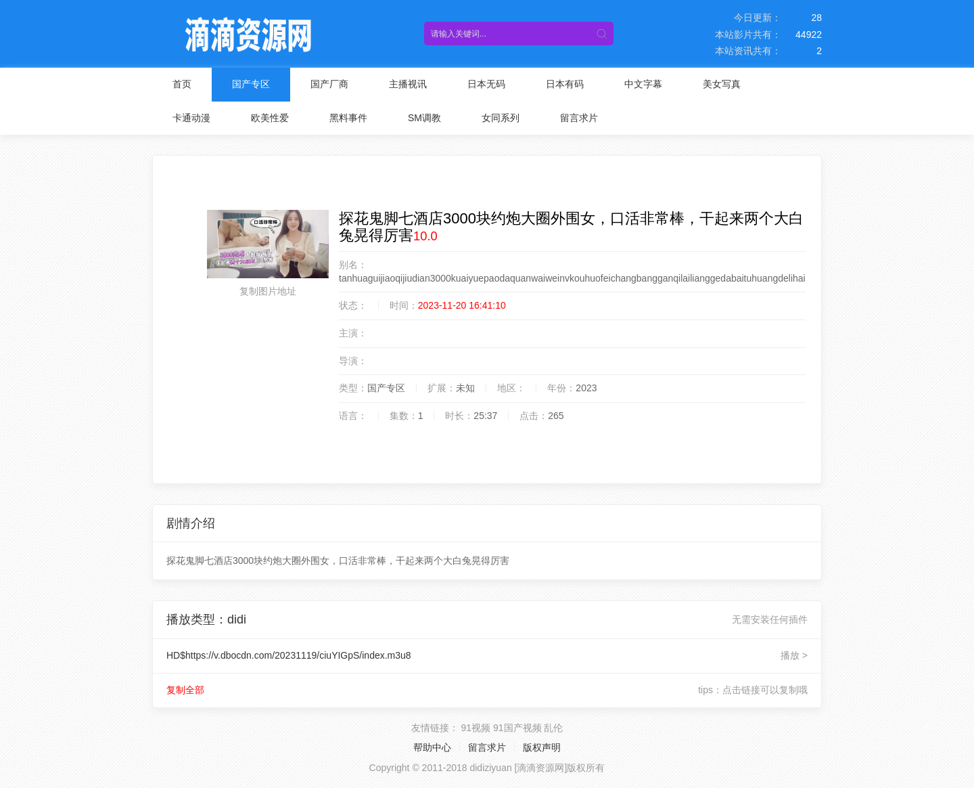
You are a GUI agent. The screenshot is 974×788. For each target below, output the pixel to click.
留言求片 (579, 117)
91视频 (475, 727)
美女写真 (722, 84)
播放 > (794, 655)
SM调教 (424, 117)
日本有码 (565, 84)
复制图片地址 (267, 291)
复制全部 (185, 689)
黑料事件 (348, 117)
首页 (181, 84)
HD (288, 655)
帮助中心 (432, 747)
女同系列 (500, 117)
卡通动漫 (191, 117)
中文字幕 (643, 84)
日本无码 (486, 84)
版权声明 (542, 747)
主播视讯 (408, 84)
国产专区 (251, 84)
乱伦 (553, 727)
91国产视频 (517, 727)
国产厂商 (329, 84)
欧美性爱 (270, 117)
